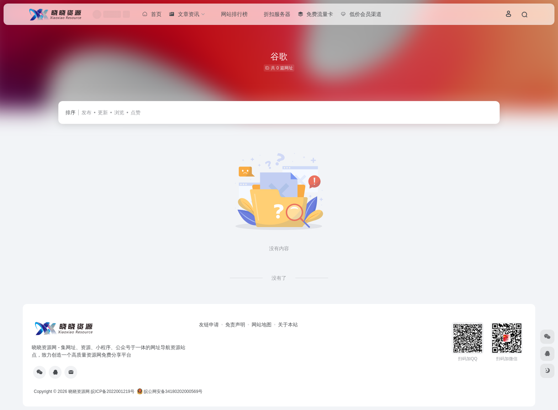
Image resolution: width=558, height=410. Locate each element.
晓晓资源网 (79, 391)
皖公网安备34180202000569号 (170, 391)
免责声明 (235, 324)
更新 (103, 112)
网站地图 (262, 324)
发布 (86, 112)
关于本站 (288, 324)
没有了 (279, 278)
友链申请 (209, 324)
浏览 (119, 112)
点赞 (136, 112)
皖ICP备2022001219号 (113, 391)
